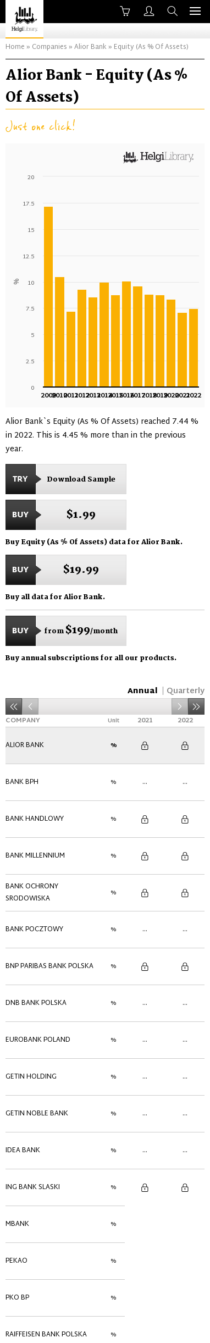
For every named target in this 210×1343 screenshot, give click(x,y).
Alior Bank (90, 47)
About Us (43, 1325)
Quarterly (186, 691)
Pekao (16, 1094)
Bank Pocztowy (34, 866)
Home (15, 47)
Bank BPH (21, 765)
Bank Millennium (35, 816)
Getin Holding (31, 967)
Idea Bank (22, 1018)
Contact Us (95, 1325)
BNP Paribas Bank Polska (49, 892)
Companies (49, 47)
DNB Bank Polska (36, 917)
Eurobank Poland (37, 942)
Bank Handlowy (34, 790)
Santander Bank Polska (48, 1170)
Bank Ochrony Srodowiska (31, 841)
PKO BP (17, 1119)
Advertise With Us (161, 1325)
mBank (17, 1069)
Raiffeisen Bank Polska (46, 1144)
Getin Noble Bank (36, 993)
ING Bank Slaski (32, 1043)
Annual (143, 691)
